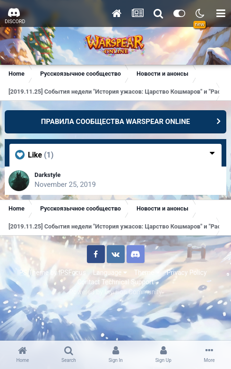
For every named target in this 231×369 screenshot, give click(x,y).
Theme (147, 272)
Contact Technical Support (115, 282)
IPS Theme (32, 272)
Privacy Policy (187, 272)
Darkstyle (47, 174)
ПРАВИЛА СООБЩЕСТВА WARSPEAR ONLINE (115, 121)
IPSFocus (72, 272)
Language (110, 272)
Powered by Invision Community (115, 292)
